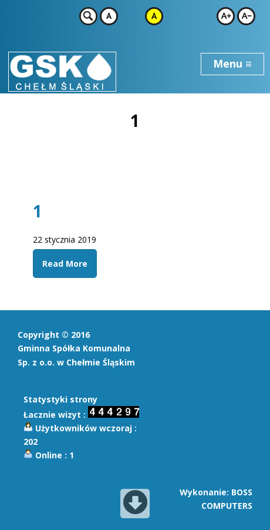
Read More (64, 263)
